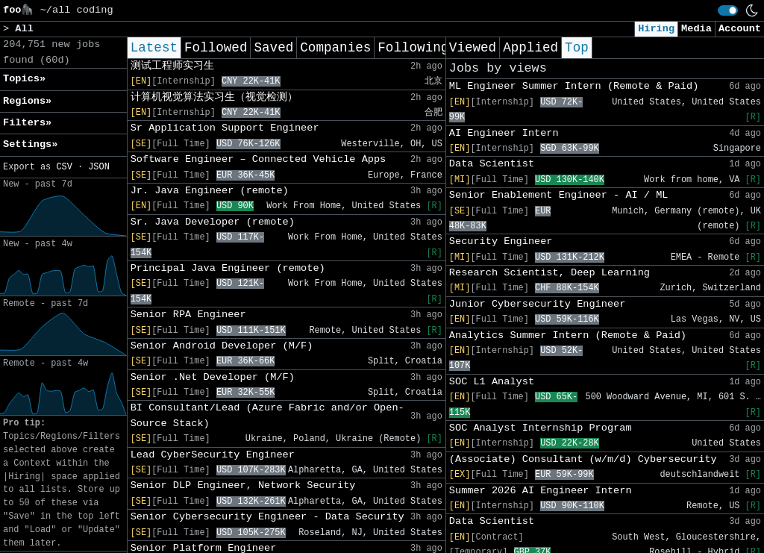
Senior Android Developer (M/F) (222, 346)
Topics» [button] (24, 78)
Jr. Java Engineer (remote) (210, 190)
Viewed (472, 47)
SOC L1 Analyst (491, 381)
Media (696, 28)
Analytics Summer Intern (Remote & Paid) (567, 335)
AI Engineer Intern (504, 133)
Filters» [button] (27, 122)
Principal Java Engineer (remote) (228, 268)
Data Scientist (491, 163)
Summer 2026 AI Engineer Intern (540, 490)
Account (739, 28)
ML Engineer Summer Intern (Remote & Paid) (573, 86)
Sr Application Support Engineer (225, 128)
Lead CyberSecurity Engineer (213, 454)
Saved (273, 47)
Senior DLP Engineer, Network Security (243, 485)
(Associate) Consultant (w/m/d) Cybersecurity (583, 459)
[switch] (728, 10)
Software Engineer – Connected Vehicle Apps (258, 159)
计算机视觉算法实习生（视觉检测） (214, 97)
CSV (64, 167)
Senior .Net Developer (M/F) (213, 377)
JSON (99, 167)
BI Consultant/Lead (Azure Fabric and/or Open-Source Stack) (267, 415)
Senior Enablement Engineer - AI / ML (558, 195)
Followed (215, 47)
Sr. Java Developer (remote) (213, 222)
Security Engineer (501, 241)
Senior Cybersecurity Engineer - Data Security (267, 516)
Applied (530, 47)
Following (413, 47)
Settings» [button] (30, 144)
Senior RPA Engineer (188, 314)
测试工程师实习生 (172, 66)
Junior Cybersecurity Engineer (537, 304)
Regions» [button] (27, 101)
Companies (335, 47)
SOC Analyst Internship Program (540, 428)
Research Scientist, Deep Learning (549, 272)
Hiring (656, 28)
